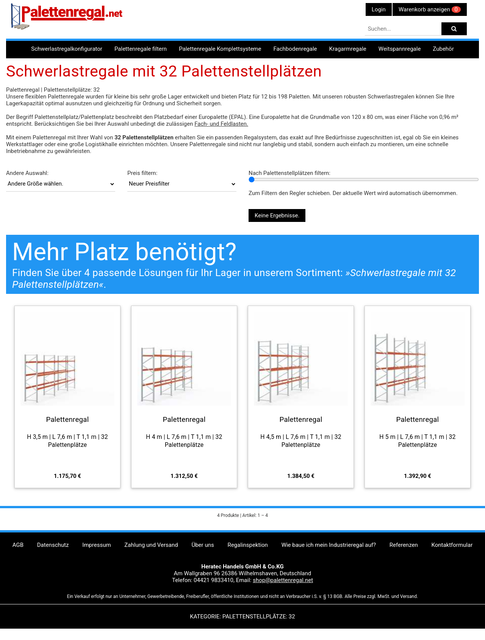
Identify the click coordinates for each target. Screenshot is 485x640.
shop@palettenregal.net (283, 580)
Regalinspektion (247, 545)
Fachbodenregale (295, 48)
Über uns (202, 545)
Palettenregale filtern (140, 48)
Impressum (96, 545)
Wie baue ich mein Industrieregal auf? (329, 545)
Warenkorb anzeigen (430, 9)
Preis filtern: (142, 173)
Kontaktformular (451, 545)
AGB (18, 545)
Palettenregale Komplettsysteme (220, 48)
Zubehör (443, 48)
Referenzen (404, 545)
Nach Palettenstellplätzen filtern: (289, 173)
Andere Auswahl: (27, 173)
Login (379, 9)
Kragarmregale (347, 48)
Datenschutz (53, 545)
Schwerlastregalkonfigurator (66, 48)
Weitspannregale (400, 48)
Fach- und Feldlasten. (221, 123)
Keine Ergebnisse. (277, 215)
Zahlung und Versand (151, 545)
